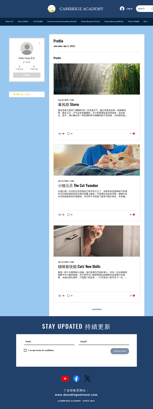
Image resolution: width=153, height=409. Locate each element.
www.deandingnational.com (76, 394)
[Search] (142, 8)
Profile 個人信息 (21, 94)
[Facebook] (76, 378)
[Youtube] (65, 378)
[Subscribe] (119, 351)
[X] (87, 378)
